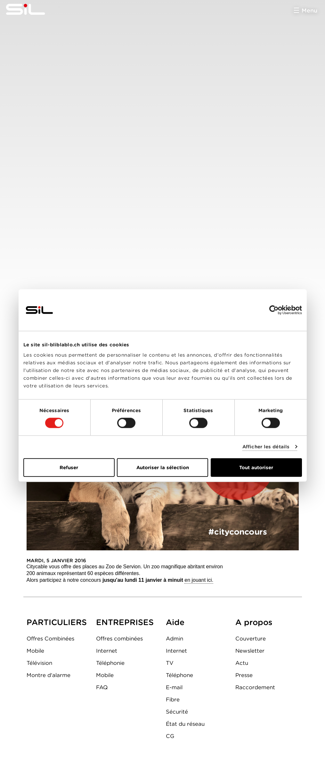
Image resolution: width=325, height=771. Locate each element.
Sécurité (177, 711)
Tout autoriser (256, 467)
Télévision (39, 663)
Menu (309, 10)
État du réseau (185, 724)
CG (170, 736)
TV (170, 663)
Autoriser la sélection (162, 467)
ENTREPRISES (125, 622)
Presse (244, 675)
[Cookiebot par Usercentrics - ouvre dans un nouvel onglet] (274, 310)
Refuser (69, 467)
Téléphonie (110, 663)
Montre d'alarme (48, 675)
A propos (253, 622)
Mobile (35, 651)
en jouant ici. (198, 580)
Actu (241, 663)
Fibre (173, 699)
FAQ (102, 687)
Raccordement (255, 687)
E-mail (174, 687)
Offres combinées (119, 638)
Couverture (250, 638)
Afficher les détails (265, 447)
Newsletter (249, 651)
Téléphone (179, 675)
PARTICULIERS (57, 622)
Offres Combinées (50, 638)
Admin (174, 638)
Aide (175, 622)
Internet (106, 651)
